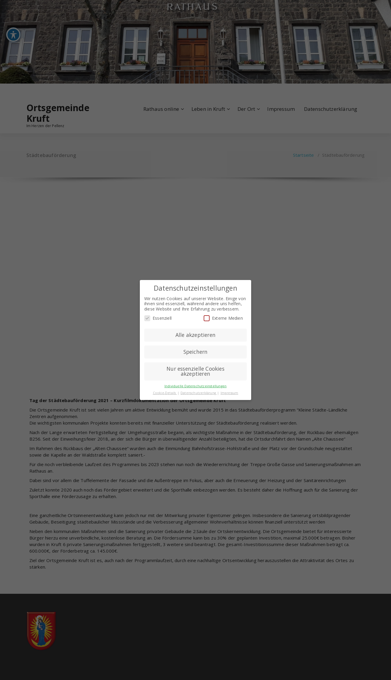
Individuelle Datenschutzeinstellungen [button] (195, 386)
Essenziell (158, 318)
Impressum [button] (229, 393)
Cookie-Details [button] (165, 393)
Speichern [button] (195, 351)
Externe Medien (223, 318)
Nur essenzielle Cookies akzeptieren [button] (195, 371)
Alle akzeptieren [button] (195, 334)
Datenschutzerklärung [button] (199, 393)
